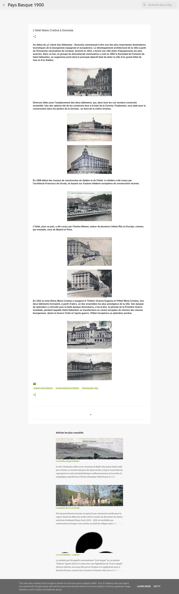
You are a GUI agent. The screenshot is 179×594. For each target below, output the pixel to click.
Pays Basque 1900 (26, 4)
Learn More (144, 586)
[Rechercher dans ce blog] (162, 5)
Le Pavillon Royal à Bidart (67, 461)
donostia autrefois (43, 388)
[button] (34, 37)
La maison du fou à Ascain (68, 508)
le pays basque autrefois (67, 388)
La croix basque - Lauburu (67, 555)
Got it (157, 586)
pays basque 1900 (90, 388)
